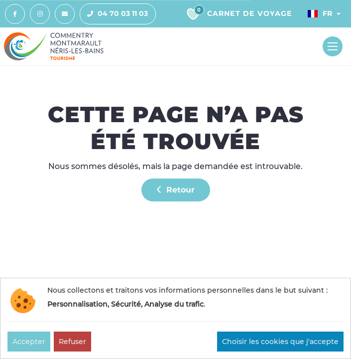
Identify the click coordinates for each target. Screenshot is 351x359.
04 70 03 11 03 (114, 14)
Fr (320, 13)
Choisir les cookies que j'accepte (280, 341)
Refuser (72, 341)
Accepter (28, 341)
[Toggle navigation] (333, 46)
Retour (176, 189)
